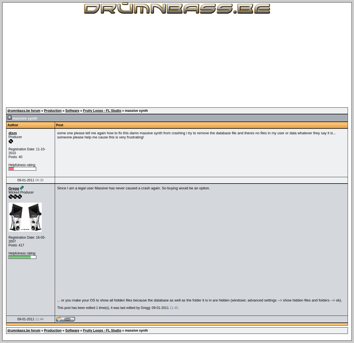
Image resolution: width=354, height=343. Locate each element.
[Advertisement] (177, 61)
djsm (13, 133)
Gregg (14, 188)
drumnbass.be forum (23, 111)
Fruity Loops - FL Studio (102, 111)
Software (72, 111)
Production (52, 111)
